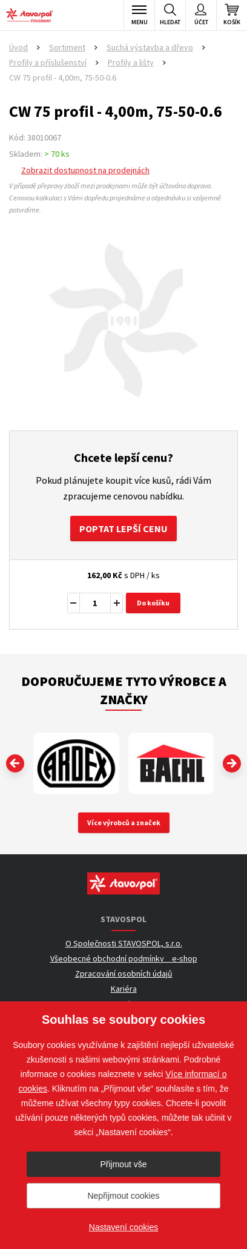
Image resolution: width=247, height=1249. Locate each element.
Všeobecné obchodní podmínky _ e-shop (123, 958)
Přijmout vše (123, 1164)
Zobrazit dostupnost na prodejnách (85, 170)
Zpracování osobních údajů (124, 973)
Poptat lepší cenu (123, 528)
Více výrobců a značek (123, 822)
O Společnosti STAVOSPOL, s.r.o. (123, 943)
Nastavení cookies (123, 1227)
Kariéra (124, 988)
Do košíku (153, 602)
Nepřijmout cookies (123, 1196)
